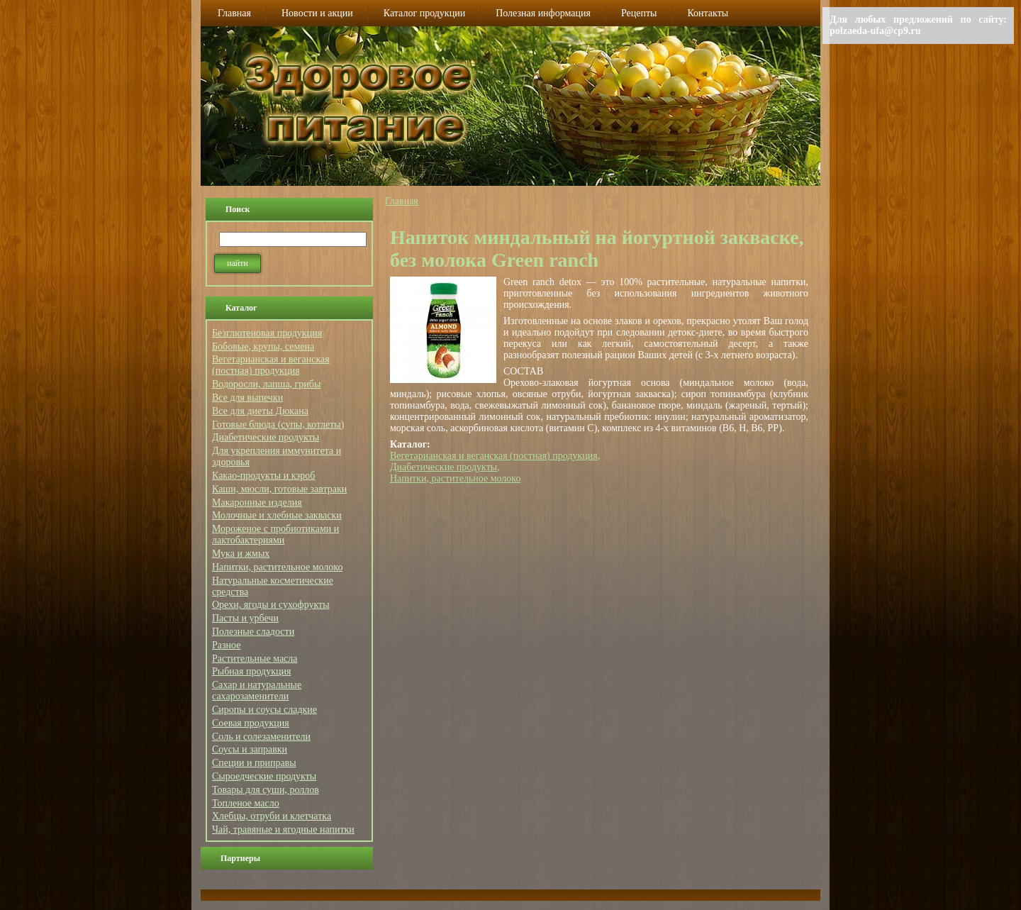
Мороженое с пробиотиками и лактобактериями (275, 534)
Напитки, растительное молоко (277, 567)
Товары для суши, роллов (265, 789)
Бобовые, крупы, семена (263, 346)
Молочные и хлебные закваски (277, 515)
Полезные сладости (253, 631)
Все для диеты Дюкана (260, 411)
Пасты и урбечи (245, 618)
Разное (226, 645)
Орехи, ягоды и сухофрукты (271, 604)
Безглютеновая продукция (267, 333)
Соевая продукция (250, 723)
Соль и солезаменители (261, 736)
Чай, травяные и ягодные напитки (283, 829)
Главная (401, 201)
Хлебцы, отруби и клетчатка (271, 816)
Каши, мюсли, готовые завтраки (279, 489)
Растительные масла (255, 658)
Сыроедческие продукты (264, 776)
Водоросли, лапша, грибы (266, 384)
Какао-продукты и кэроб (263, 475)
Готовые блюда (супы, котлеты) (278, 424)
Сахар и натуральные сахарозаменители (256, 690)
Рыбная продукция (251, 671)
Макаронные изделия (257, 502)
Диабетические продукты (265, 437)
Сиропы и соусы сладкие (264, 709)
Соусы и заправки (249, 749)
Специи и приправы (254, 763)
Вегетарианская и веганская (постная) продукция (271, 365)
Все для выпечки (247, 397)
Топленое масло (245, 803)
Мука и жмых (240, 553)
